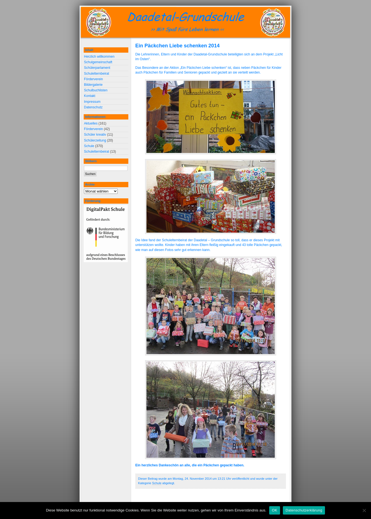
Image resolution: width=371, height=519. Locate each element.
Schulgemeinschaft (98, 62)
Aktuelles (91, 123)
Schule (157, 483)
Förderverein (93, 79)
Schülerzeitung (95, 140)
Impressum (92, 102)
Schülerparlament (97, 68)
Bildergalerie (93, 85)
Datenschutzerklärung (304, 510)
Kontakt (89, 96)
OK (274, 510)
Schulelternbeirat (96, 73)
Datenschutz (93, 107)
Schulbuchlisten (95, 90)
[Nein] (364, 510)
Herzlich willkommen (99, 57)
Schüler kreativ (95, 135)
